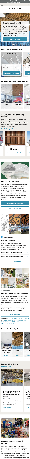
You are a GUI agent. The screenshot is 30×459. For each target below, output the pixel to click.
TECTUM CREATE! (10, 323)
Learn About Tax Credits (15, 208)
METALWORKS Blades (8, 320)
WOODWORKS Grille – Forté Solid (20, 318)
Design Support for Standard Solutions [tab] (12, 252)
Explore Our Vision (15, 39)
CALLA (2, 323)
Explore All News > (6, 366)
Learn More (20, 153)
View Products (10, 153)
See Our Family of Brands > (9, 129)
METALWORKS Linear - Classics (18, 322)
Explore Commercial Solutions (11, 73)
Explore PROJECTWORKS (15, 262)
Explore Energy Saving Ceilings (15, 203)
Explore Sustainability (15, 314)
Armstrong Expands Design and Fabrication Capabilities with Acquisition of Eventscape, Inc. (15, 1)
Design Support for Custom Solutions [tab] (12, 256)
